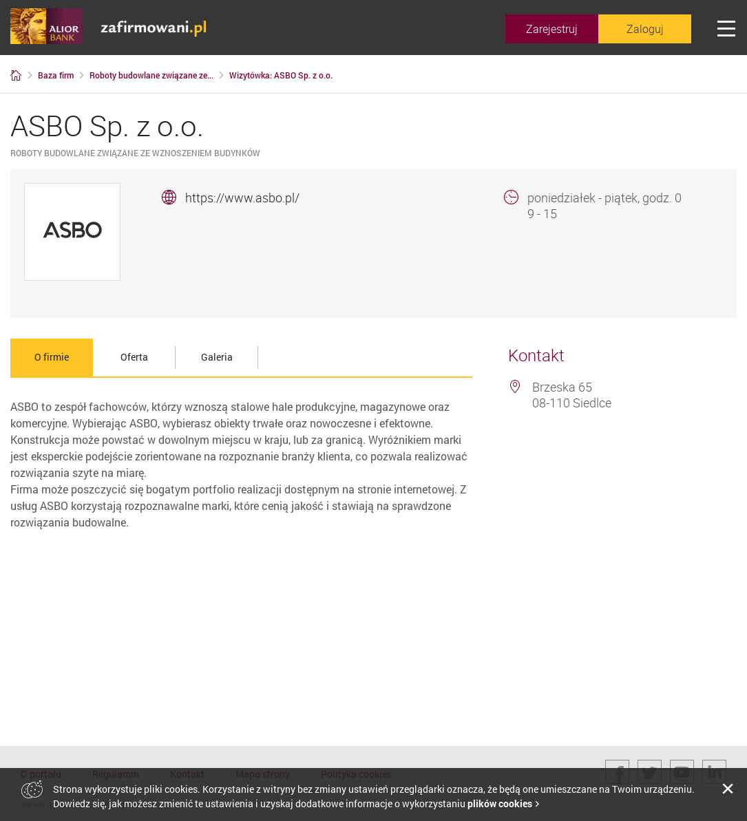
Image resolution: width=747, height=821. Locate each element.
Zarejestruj (552, 28)
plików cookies (499, 803)
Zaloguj (645, 28)
